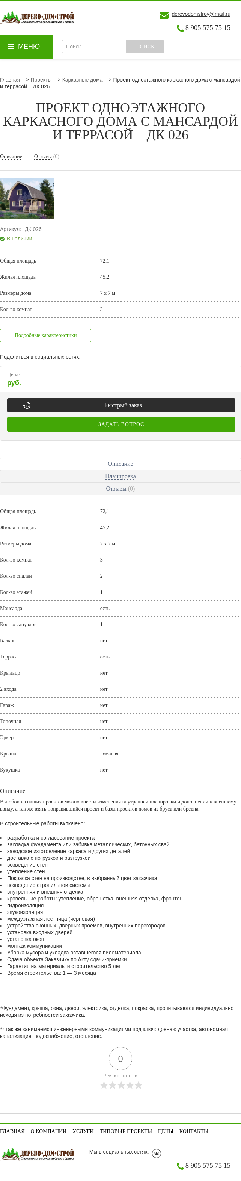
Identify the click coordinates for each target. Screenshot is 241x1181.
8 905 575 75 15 (207, 28)
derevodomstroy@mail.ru (201, 14)
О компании (49, 1131)
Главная (12, 1131)
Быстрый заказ (123, 405)
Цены (165, 1131)
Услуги (83, 1131)
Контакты (193, 1131)
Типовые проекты (126, 1131)
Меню (29, 46)
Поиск (145, 47)
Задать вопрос (121, 424)
